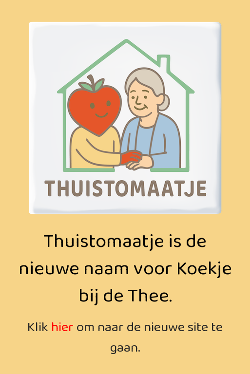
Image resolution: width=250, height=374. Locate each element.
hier (62, 327)
